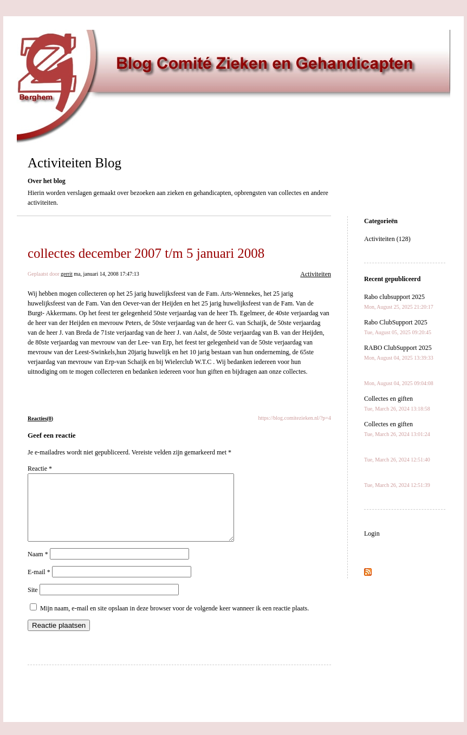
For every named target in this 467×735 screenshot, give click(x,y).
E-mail (39, 585)
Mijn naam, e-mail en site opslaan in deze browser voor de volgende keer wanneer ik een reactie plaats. (174, 621)
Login (372, 533)
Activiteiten (315, 274)
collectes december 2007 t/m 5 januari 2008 (146, 253)
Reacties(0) (40, 418)
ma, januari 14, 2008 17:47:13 (106, 274)
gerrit (67, 274)
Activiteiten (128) (387, 239)
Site (33, 603)
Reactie (40, 468)
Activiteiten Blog (74, 162)
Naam (38, 567)
